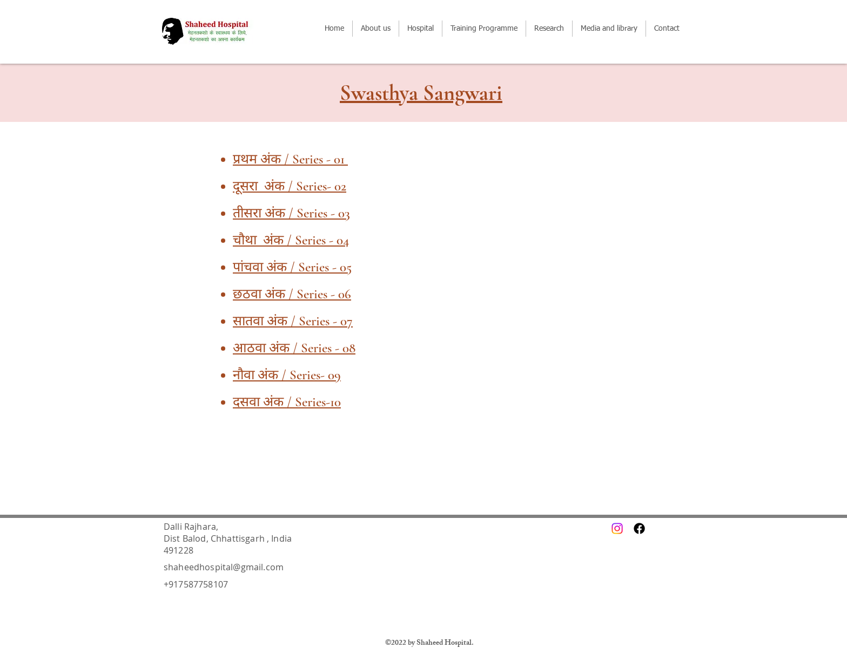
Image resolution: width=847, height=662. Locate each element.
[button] (484, 29)
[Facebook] (639, 528)
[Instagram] (617, 528)
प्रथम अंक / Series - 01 (290, 159)
